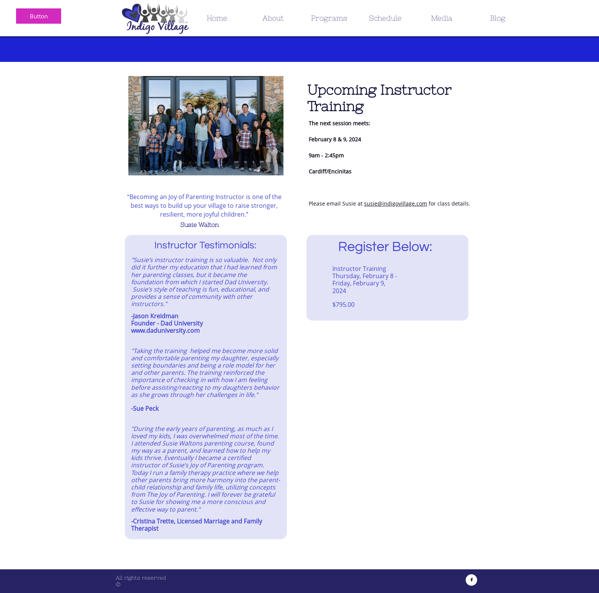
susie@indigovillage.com (395, 203)
